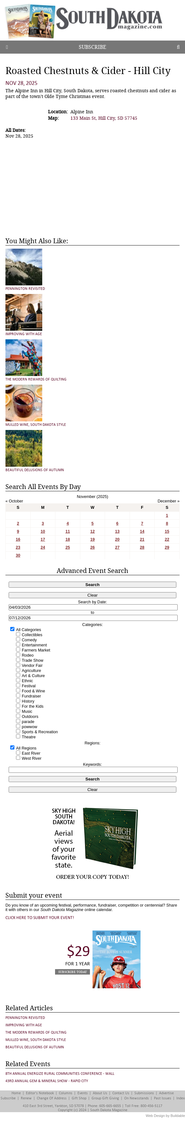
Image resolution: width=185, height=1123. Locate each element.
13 (117, 531)
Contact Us (120, 1093)
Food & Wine (33, 691)
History (28, 701)
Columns (65, 1093)
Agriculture (31, 670)
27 (117, 547)
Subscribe (92, 47)
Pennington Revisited (25, 289)
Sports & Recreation (40, 732)
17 (43, 539)
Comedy (29, 640)
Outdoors (30, 716)
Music (27, 711)
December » (168, 501)
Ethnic (27, 681)
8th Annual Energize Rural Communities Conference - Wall (59, 1074)
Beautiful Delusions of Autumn (34, 470)
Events (82, 1093)
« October (14, 501)
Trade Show (32, 660)
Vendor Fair (32, 665)
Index (180, 1098)
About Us (100, 1093)
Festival (29, 686)
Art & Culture (33, 676)
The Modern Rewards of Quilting (36, 379)
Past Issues (162, 1098)
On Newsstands (136, 1098)
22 (167, 539)
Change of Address (52, 1098)
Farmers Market (36, 650)
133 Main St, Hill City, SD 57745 (103, 118)
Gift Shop (79, 1098)
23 (18, 547)
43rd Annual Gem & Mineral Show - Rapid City (46, 1081)
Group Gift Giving (105, 1098)
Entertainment (34, 645)
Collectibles (32, 635)
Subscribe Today (72, 972)
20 (117, 539)
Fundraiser (31, 696)
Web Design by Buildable (165, 1116)
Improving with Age (23, 334)
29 (167, 547)
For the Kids (33, 706)
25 (67, 547)
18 (67, 539)
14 (142, 531)
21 (142, 539)
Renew (26, 1098)
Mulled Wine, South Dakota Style (35, 425)
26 (92, 547)
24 (43, 547)
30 (18, 555)
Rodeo (28, 655)
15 (167, 531)
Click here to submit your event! (39, 917)
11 (67, 531)
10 (43, 531)
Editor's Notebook (40, 1093)
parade (28, 722)
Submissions (144, 1093)
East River (31, 753)
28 (142, 547)
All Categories (28, 630)
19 (92, 539)
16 (18, 539)
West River (31, 758)
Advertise (166, 1093)
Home (16, 1093)
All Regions (26, 748)
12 (92, 531)
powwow (29, 727)
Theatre (29, 737)
